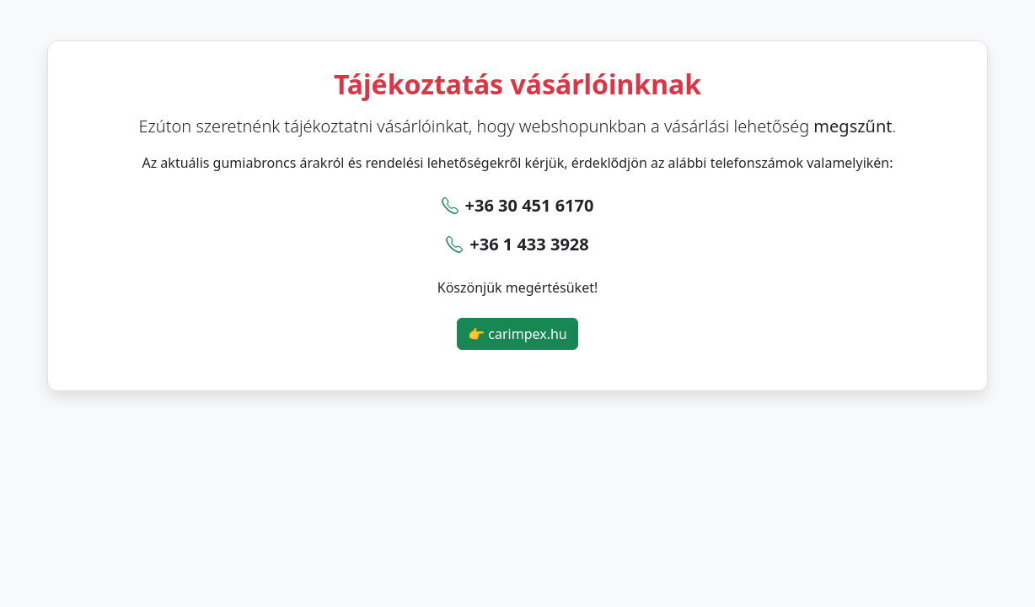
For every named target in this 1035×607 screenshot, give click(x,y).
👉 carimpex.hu (517, 334)
